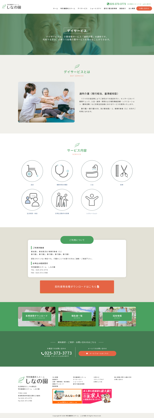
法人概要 (131, 9)
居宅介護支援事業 (109, 9)
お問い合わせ (144, 9)
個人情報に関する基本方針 (123, 377)
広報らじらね (98, 381)
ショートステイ (94, 9)
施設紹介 (122, 9)
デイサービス (80, 9)
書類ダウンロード (58, 383)
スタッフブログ (99, 379)
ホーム (51, 9)
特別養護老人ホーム (64, 9)
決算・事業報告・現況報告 (61, 381)
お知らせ (96, 377)
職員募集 (55, 386)
